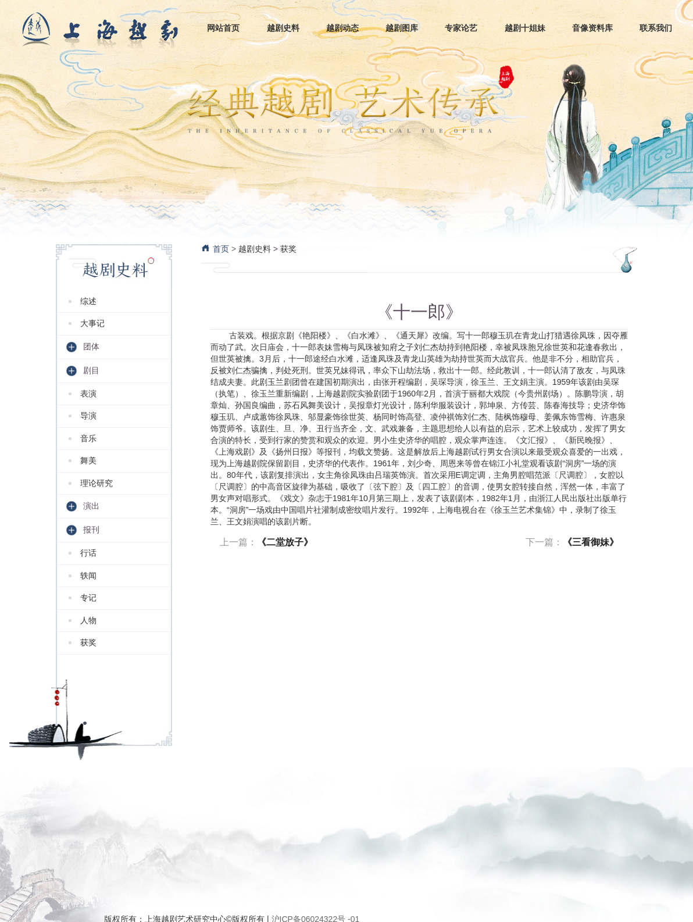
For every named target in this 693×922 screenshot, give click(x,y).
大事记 (92, 323)
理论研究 (96, 483)
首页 (215, 248)
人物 (88, 620)
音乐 (88, 438)
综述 (88, 301)
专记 (88, 597)
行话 (88, 553)
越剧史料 (254, 248)
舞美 (88, 460)
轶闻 (88, 575)
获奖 (88, 642)
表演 (88, 393)
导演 (88, 415)
